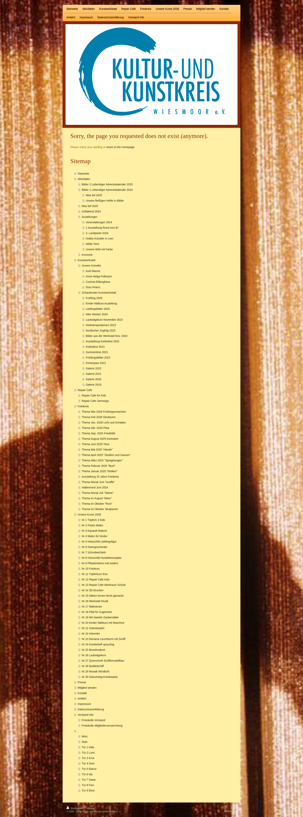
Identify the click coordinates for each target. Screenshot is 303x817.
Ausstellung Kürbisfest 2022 (102, 341)
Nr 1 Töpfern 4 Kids (93, 519)
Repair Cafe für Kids (94, 395)
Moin (85, 736)
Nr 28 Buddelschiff (93, 666)
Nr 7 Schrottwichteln (94, 552)
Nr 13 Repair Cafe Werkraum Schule (104, 584)
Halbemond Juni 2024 (95, 487)
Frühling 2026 (94, 298)
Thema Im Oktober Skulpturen (100, 509)
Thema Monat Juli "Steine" (98, 492)
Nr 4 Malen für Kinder (94, 536)
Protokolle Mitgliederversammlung (102, 725)
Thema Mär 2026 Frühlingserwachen (104, 411)
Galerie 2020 (93, 379)
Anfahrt (82, 698)
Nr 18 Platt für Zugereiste (97, 611)
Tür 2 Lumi (88, 752)
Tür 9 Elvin (88, 790)
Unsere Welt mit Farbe (99, 249)
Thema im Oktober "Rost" (97, 503)
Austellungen (89, 216)
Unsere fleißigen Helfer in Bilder (105, 200)
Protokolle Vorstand (93, 720)
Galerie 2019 (93, 384)
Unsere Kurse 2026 (89, 514)
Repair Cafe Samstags (95, 400)
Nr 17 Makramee (92, 606)
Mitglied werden (87, 687)
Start (85, 741)
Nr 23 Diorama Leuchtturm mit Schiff (103, 639)
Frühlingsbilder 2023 (98, 357)
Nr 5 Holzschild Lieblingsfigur (99, 541)
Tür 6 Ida (87, 774)
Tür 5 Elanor (89, 768)
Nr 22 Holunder (91, 633)
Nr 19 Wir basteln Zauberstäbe (100, 617)
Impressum (84, 703)
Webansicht (231, 811)
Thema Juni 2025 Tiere (95, 444)
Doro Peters (93, 287)
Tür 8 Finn (88, 785)
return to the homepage (120, 147)
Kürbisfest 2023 (95, 346)
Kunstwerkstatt (86, 260)
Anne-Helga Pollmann (99, 276)
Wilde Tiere (92, 243)
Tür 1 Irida (88, 747)
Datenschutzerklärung (91, 709)
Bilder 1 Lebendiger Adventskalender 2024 (107, 189)
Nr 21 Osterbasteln (93, 628)
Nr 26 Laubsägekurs (94, 655)
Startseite (83, 173)
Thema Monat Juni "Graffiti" (98, 482)
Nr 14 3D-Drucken (93, 590)
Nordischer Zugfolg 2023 (100, 330)
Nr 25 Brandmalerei (93, 649)
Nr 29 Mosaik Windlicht (95, 671)
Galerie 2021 (93, 373)
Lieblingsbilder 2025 (98, 308)
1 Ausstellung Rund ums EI (102, 227)
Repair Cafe (85, 390)
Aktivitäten (84, 179)
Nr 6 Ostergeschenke (94, 547)
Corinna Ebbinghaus (98, 281)
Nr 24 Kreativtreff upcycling (98, 644)
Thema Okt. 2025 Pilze (95, 427)
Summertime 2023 (97, 352)
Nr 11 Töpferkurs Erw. (95, 574)
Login (234, 808)
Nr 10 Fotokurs (91, 568)
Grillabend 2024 (91, 211)
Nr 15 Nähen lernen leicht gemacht (102, 595)
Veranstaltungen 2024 (99, 222)
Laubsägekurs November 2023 (104, 319)
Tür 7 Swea (89, 779)
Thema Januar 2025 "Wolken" (100, 471)
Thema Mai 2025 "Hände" (97, 449)
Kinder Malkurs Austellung (101, 303)
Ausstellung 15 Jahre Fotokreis (100, 476)
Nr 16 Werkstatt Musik (95, 601)
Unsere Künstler (91, 265)
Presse (82, 682)
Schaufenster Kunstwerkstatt (99, 292)
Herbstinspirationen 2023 (101, 325)
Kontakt (82, 693)
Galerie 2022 (93, 368)
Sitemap (90, 808)
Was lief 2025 (94, 195)
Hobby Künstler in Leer (99, 238)
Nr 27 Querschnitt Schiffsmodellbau (103, 660)
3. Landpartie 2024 (97, 233)
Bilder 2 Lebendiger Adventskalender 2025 (107, 184)
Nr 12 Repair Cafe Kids (96, 579)
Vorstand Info (86, 714)
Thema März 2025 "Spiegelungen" (102, 460)
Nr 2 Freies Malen (92, 525)
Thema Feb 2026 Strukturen (99, 417)
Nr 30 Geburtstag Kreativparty (100, 676)
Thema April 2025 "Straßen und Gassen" (106, 455)
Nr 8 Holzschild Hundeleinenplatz (102, 557)
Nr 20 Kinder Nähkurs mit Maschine (103, 622)
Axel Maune (93, 271)
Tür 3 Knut (88, 758)
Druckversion (75, 808)
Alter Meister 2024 (97, 314)
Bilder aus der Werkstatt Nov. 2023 (107, 335)
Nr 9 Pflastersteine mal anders (100, 563)
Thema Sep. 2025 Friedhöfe (98, 433)
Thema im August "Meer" (97, 498)
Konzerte (87, 254)
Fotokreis (83, 406)
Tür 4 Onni (88, 763)
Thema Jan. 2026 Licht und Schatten (104, 422)
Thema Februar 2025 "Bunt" (98, 465)
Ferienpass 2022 (96, 363)
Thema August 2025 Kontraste (100, 438)
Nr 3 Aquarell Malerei (94, 530)
